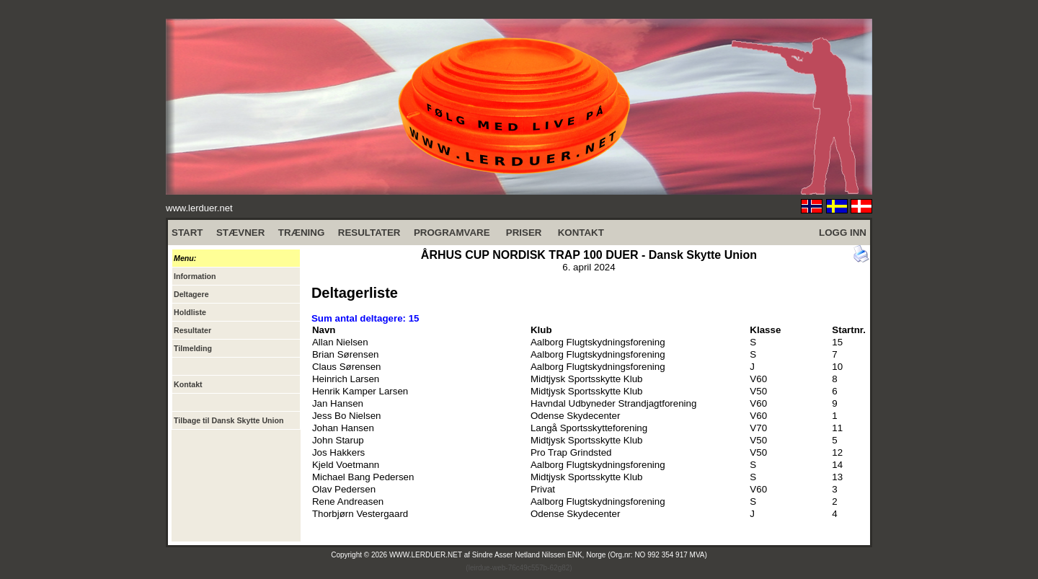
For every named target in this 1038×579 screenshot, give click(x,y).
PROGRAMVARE (452, 232)
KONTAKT (581, 232)
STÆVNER (240, 232)
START (187, 232)
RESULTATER (369, 232)
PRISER (524, 232)
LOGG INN (842, 232)
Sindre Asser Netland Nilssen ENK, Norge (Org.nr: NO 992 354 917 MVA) (589, 555)
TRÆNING (301, 232)
